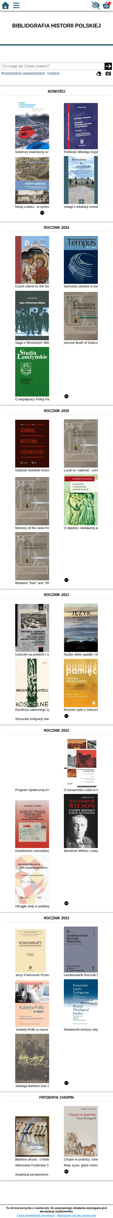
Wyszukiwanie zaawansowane (23, 73)
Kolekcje (53, 73)
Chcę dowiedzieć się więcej (36, 1215)
